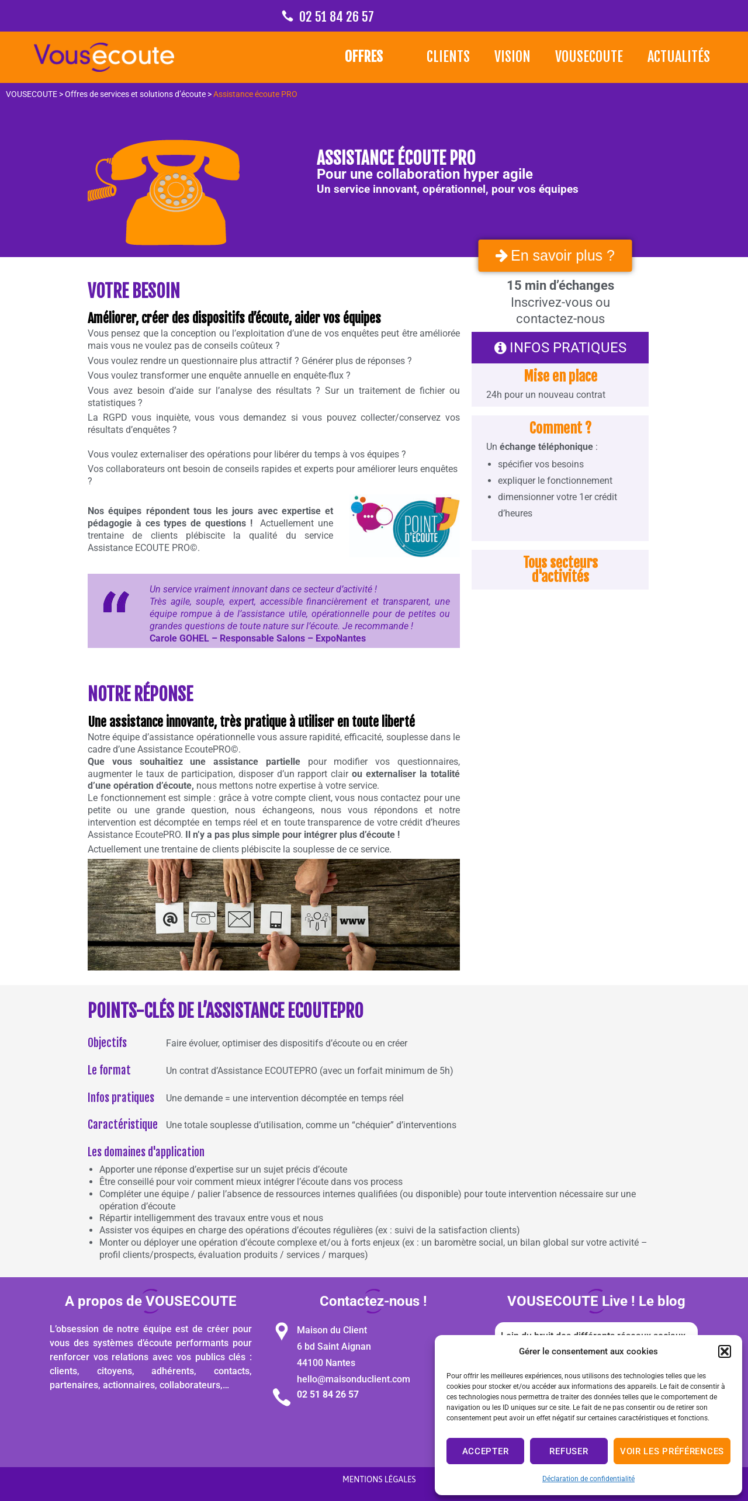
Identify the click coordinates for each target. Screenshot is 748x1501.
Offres (364, 56)
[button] (724, 1351)
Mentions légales (379, 1479)
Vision (512, 56)
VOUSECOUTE (589, 56)
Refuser (568, 1451)
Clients (448, 56)
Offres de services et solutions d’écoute (135, 94)
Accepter (485, 1451)
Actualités (678, 56)
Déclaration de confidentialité (588, 1479)
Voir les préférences (672, 1451)
